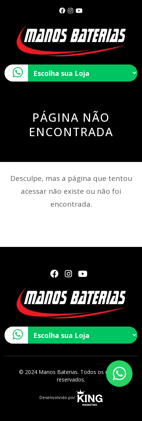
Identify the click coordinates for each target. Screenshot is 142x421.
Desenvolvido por (71, 397)
